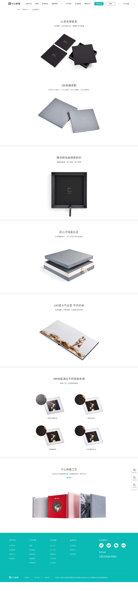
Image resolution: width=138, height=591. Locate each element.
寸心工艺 (53, 550)
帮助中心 (73, 550)
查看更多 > (32, 563)
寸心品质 (53, 558)
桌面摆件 (32, 558)
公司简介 (12, 545)
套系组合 (32, 550)
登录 (110, 3)
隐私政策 (37, 577)
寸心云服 (126, 3)
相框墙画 (32, 554)
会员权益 (73, 545)
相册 (30, 545)
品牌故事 (12, 550)
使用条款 (27, 577)
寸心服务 (53, 563)
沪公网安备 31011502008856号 (98, 577)
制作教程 (73, 554)
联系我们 (12, 558)
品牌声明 (47, 577)
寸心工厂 (53, 545)
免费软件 (53, 554)
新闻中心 (12, 554)
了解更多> (69, 477)
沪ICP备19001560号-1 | (82, 577)
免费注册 (99, 3)
